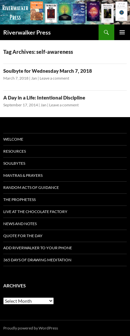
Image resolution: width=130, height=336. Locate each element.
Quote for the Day (23, 235)
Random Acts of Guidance (31, 187)
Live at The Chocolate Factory (35, 211)
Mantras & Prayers (23, 175)
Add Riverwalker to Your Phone (37, 247)
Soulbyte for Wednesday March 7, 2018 (47, 71)
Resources (14, 151)
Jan (34, 78)
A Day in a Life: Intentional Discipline (44, 97)
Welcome (13, 139)
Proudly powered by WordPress (30, 328)
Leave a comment (54, 78)
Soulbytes (14, 163)
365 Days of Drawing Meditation (37, 259)
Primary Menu (122, 32)
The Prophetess (19, 199)
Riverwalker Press (27, 32)
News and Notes (20, 223)
